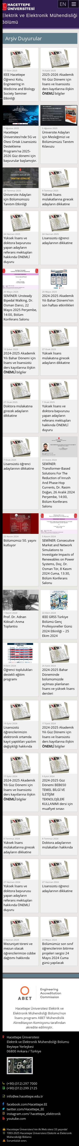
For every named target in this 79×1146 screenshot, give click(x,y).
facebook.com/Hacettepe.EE (27, 1104)
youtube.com (16, 1118)
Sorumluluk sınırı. (17, 1140)
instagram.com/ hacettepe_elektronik (34, 1114)
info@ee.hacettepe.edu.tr (25, 1096)
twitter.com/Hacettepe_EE (25, 1109)
